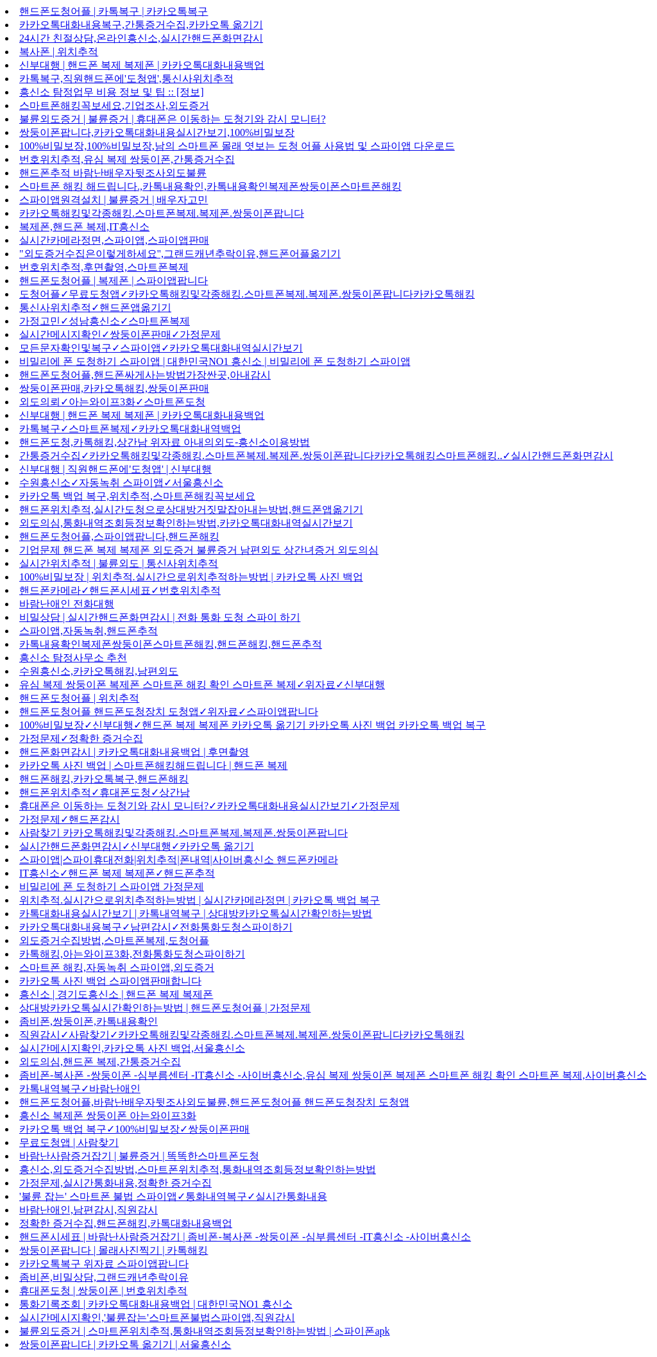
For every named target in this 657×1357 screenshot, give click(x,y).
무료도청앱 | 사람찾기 (69, 1142)
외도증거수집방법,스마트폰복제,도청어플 (114, 940)
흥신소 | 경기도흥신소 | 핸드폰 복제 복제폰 (116, 994)
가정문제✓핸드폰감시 (69, 819)
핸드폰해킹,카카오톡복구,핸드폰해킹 (104, 778)
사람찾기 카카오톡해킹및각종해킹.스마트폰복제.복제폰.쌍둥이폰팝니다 (183, 832)
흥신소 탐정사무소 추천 (73, 657)
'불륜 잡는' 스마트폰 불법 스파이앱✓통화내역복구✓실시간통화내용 (173, 1196)
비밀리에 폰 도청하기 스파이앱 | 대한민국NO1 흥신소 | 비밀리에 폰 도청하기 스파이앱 (215, 361)
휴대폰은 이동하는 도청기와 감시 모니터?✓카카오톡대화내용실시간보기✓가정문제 (209, 805)
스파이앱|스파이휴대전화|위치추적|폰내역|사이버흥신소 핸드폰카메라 (178, 859)
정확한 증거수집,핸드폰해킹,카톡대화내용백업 (125, 1223)
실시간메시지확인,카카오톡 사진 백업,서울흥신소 (132, 1048)
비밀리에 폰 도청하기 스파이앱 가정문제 (111, 886)
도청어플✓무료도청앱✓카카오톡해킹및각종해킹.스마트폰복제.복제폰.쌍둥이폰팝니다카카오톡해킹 (247, 294)
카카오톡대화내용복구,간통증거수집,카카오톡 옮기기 (141, 24)
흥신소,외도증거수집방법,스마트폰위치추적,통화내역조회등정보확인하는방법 (197, 1169)
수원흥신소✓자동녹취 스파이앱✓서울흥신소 (121, 482)
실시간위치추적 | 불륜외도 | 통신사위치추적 (118, 563)
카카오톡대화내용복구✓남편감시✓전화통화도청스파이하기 (156, 927)
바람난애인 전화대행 (66, 603)
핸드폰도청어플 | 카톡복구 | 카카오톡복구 (113, 11)
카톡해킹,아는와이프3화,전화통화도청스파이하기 (132, 953)
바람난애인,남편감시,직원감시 (88, 1209)
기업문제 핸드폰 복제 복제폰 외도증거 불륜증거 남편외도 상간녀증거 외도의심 (199, 549)
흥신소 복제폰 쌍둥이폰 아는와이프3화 (107, 1115)
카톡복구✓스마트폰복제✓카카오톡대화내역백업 (130, 428)
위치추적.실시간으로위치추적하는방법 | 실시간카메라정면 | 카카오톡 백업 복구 (199, 900)
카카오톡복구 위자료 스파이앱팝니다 (104, 1263)
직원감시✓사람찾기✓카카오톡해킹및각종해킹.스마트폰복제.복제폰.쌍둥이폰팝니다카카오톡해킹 (242, 1034)
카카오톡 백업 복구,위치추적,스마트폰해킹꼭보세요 (137, 496)
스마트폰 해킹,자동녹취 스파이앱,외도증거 (116, 967)
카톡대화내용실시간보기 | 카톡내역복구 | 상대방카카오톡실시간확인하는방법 (195, 913)
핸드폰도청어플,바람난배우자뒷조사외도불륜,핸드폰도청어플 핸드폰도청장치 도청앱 (214, 1102)
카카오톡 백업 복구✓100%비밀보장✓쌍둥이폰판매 (134, 1129)
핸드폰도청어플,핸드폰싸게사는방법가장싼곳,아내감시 (145, 374)
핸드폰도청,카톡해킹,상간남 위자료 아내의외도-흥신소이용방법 (164, 442)
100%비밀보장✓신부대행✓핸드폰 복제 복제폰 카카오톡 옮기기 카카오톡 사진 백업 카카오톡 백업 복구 (252, 725)
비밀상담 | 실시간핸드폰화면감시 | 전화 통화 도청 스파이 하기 (159, 617)
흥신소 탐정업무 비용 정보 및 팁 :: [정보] (111, 92)
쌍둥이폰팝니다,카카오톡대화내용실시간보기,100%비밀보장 (156, 132)
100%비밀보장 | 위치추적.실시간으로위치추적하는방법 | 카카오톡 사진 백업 (191, 576)
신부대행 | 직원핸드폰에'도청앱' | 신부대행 (115, 469)
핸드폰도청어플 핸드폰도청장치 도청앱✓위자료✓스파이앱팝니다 (168, 711)
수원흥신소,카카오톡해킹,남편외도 (98, 671)
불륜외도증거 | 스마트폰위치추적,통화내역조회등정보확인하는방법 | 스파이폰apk (204, 1331)
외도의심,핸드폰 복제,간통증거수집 (100, 1061)
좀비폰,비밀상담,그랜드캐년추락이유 (104, 1277)
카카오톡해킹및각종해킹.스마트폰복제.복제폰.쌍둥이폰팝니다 (161, 213)
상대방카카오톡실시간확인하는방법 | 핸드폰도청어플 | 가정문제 (165, 1007)
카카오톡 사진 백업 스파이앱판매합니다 (110, 980)
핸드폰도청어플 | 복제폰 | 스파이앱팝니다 (113, 280)
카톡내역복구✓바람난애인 (80, 1088)
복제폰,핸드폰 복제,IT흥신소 (84, 226)
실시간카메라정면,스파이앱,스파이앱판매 (114, 240)
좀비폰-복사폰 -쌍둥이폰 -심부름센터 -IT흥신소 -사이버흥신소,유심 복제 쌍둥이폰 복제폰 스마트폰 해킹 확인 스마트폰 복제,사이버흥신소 (333, 1075)
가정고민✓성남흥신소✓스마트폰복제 (104, 321)
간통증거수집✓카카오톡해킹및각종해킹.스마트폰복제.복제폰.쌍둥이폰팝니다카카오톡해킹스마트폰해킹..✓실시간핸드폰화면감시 (316, 455)
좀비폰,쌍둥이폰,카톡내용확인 (88, 1021)
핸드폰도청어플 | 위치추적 (79, 698)
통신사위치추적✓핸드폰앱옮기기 (95, 307)
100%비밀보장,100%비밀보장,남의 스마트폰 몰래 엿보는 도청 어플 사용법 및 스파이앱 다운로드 (237, 145)
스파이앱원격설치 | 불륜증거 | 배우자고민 (113, 199)
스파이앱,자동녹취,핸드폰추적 (88, 630)
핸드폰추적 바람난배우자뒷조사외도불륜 (113, 172)
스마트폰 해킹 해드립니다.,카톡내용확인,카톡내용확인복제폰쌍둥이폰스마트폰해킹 (210, 186)
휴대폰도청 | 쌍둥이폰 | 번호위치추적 (103, 1290)
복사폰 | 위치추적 (58, 51)
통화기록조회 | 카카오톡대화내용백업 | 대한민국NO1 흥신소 (156, 1304)
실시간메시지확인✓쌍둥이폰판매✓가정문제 (120, 334)
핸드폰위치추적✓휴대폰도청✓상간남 (104, 792)
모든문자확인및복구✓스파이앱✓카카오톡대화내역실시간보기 (161, 347)
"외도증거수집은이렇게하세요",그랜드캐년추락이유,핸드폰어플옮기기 (180, 253)
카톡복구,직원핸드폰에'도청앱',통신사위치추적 (126, 78)
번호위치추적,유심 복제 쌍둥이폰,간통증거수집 (127, 159)
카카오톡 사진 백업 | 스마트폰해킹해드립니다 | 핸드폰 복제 (153, 765)
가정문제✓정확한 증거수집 (81, 738)
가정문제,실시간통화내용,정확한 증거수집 (115, 1182)
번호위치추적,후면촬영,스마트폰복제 (104, 267)
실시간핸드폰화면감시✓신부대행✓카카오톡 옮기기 (136, 846)
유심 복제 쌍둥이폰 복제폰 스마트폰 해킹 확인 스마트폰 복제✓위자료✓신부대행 (202, 684)
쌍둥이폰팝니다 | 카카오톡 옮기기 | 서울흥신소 (125, 1344)
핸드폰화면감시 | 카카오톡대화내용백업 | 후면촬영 (134, 751)
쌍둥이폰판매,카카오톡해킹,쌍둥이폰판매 (114, 388)
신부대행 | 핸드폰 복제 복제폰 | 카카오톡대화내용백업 (141, 65)
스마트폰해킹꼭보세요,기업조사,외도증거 (114, 105)
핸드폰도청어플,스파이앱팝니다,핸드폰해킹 (119, 536)
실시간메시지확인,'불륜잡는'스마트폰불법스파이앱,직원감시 (157, 1317)
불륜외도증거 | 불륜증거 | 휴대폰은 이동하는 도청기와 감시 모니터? (172, 119)
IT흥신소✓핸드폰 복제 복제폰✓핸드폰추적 (117, 873)
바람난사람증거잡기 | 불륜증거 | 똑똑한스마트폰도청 (139, 1155)
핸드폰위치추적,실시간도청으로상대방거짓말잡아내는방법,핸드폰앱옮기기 (191, 509)
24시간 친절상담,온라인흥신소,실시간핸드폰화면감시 (141, 38)
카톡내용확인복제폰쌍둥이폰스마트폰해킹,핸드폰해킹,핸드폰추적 (170, 644)
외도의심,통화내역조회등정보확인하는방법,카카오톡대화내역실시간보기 (186, 523)
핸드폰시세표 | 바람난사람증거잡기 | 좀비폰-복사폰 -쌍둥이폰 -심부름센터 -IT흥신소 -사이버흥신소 (245, 1236)
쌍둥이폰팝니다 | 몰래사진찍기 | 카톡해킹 (113, 1250)
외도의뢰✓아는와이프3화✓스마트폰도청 (112, 401)
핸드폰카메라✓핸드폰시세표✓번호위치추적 (120, 590)
